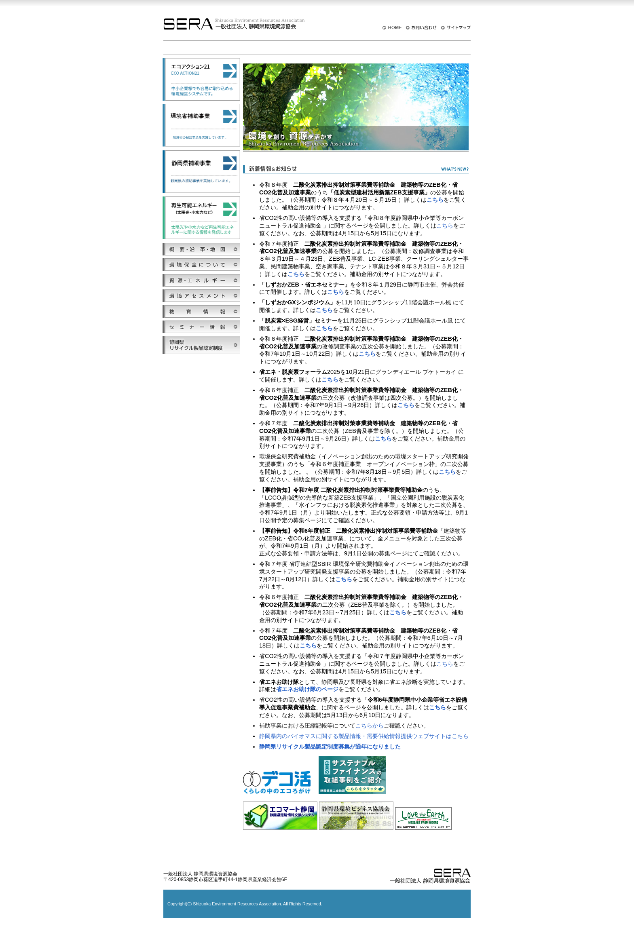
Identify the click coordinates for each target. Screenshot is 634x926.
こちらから (369, 725)
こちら (444, 225)
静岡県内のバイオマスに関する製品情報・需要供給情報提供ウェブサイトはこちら (364, 736)
